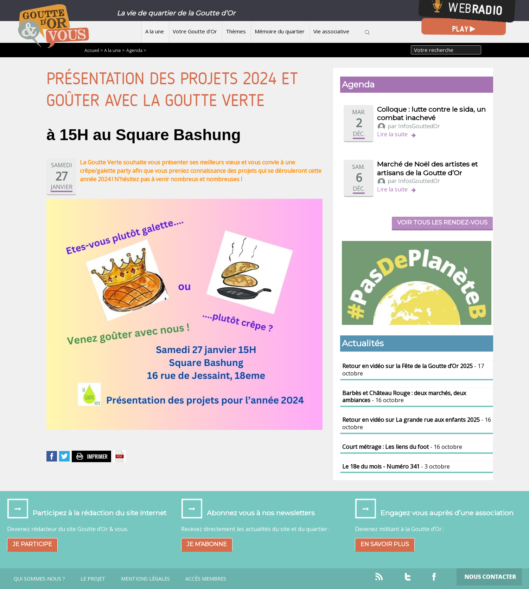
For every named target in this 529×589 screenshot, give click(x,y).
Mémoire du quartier (280, 31)
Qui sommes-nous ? (39, 579)
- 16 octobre (404, 396)
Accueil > (94, 50)
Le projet (93, 579)
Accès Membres (205, 579)
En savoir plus (385, 544)
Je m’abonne (207, 544)
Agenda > (136, 50)
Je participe (32, 544)
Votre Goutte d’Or (195, 31)
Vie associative (331, 31)
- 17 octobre (413, 369)
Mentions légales (145, 579)
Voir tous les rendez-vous (442, 222)
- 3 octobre (396, 466)
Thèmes (236, 31)
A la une (154, 31)
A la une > (114, 50)
